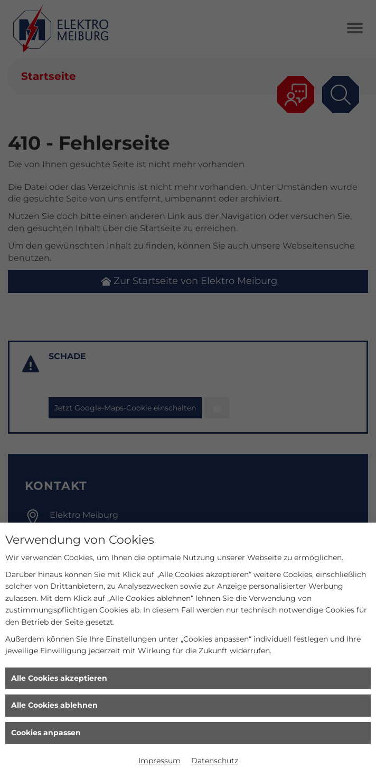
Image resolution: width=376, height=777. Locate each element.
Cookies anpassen (46, 732)
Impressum (159, 760)
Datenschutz (214, 760)
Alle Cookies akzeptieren (59, 678)
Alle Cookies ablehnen (54, 705)
